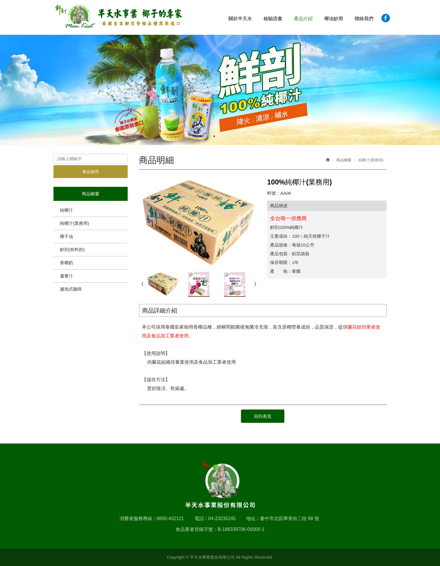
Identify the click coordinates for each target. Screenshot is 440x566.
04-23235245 (222, 518)
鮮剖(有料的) (72, 249)
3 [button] (226, 136)
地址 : (252, 518)
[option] (220, 90)
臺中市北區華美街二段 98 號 (289, 518)
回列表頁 (262, 416)
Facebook (385, 18)
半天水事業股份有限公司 (118, 16)
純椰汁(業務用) (74, 223)
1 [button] (214, 136)
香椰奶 (66, 262)
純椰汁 (66, 210)
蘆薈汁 (66, 275)
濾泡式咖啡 (71, 289)
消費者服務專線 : (137, 518)
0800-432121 (170, 518)
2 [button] (220, 136)
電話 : (201, 518)
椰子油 (66, 236)
